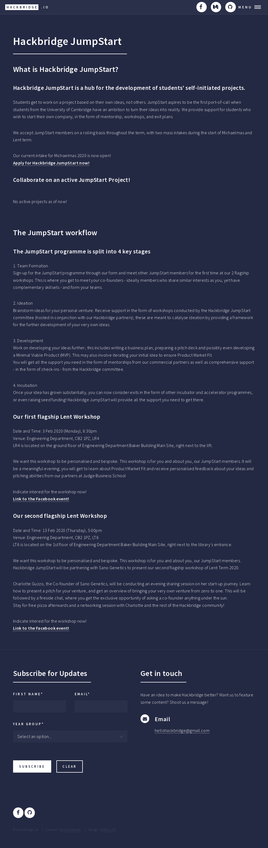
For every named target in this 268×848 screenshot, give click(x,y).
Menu (245, 7)
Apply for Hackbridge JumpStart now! (51, 163)
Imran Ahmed (70, 829)
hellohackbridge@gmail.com (182, 730)
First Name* (28, 694)
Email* (82, 694)
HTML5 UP (108, 829)
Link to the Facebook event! (41, 498)
